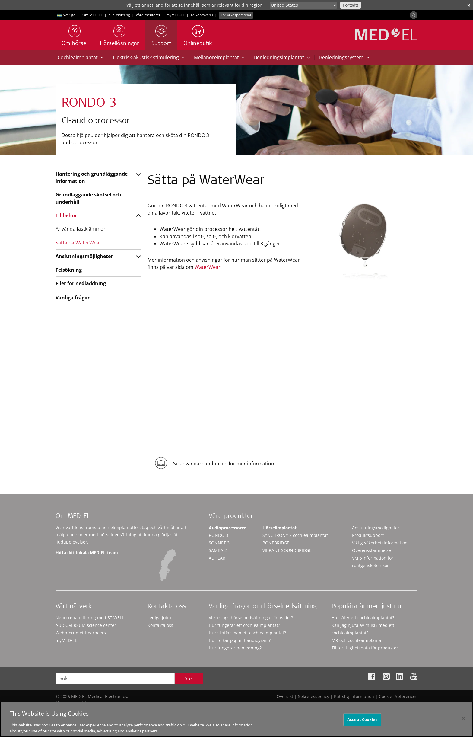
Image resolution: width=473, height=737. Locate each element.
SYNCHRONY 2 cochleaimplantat (295, 535)
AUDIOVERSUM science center (86, 625)
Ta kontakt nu (201, 15)
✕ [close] (469, 5)
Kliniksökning (119, 15)
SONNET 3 (219, 543)
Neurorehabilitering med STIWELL (90, 618)
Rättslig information (354, 696)
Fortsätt (350, 5)
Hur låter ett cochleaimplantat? (363, 618)
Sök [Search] (189, 678)
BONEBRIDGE (275, 543)
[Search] (413, 15)
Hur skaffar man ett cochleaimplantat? (247, 633)
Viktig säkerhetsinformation (380, 543)
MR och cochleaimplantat (357, 640)
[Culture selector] (303, 5)
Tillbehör (66, 215)
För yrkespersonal (236, 15)
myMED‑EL (175, 15)
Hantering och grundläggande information (92, 177)
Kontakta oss (160, 625)
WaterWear (208, 267)
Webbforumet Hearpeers (81, 633)
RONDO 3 (218, 535)
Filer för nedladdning (81, 283)
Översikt (285, 696)
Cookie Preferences (398, 696)
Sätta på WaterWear (78, 242)
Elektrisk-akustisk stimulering (149, 57)
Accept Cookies (362, 722)
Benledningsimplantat (282, 57)
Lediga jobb (159, 618)
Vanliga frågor (73, 297)
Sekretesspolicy (313, 696)
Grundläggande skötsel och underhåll (88, 198)
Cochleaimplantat (80, 57)
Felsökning (69, 269)
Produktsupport (368, 535)
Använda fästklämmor (81, 228)
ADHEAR (217, 558)
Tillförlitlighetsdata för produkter (365, 648)
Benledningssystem (344, 57)
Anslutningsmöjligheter (84, 256)
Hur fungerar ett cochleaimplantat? (244, 625)
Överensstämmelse (371, 550)
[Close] (463, 721)
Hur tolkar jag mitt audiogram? (240, 640)
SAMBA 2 (218, 550)
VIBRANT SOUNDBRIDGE (286, 550)
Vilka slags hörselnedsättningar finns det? (251, 618)
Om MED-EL (92, 15)
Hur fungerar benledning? (235, 648)
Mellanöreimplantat (219, 57)
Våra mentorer (148, 15)
